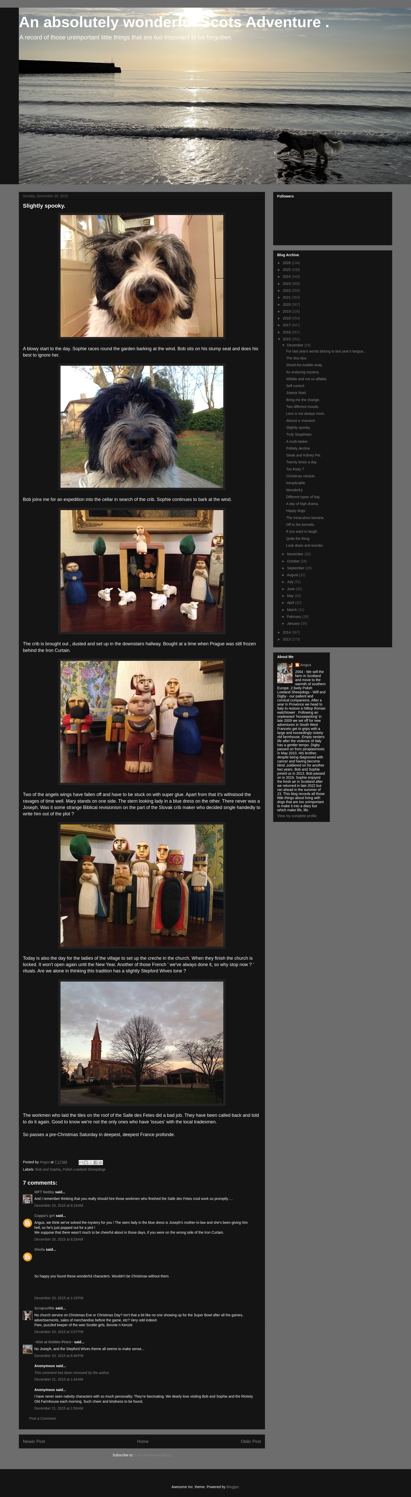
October (294, 561)
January (294, 623)
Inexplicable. (296, 483)
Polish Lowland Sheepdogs (84, 1169)
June (291, 589)
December (295, 345)
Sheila (39, 1249)
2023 (287, 284)
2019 (287, 311)
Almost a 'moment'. (301, 421)
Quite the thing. (298, 539)
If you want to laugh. (302, 531)
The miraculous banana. (305, 518)
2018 (287, 318)
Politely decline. (298, 448)
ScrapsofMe (44, 1308)
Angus (306, 665)
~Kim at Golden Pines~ (53, 1342)
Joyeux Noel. (296, 393)
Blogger (232, 1487)
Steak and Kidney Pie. (303, 455)
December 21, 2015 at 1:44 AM (58, 1379)
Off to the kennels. (300, 525)
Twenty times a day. (301, 462)
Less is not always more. (305, 413)
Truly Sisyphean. (299, 434)
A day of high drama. (302, 504)
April (291, 603)
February (294, 617)
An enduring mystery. (302, 372)
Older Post (251, 1441)
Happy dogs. (296, 511)
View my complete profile (297, 816)
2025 (287, 270)
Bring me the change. (303, 400)
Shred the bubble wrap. (304, 365)
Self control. (295, 386)
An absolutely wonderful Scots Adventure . (174, 21)
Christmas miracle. (301, 476)
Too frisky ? (295, 469)
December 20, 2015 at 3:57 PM (58, 1332)
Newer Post (34, 1441)
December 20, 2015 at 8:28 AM (58, 1239)
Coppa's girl (44, 1216)
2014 (287, 632)
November (295, 554)
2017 (287, 325)
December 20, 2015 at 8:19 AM (58, 1205)
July (290, 582)
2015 (287, 339)
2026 (287, 263)
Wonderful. (294, 490)
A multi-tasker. (297, 441)
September (296, 568)
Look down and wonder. (305, 545)
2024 (287, 276)
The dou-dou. (296, 358)
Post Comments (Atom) (152, 1455)
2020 (287, 304)
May (291, 596)
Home (143, 1441)
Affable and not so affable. (306, 379)
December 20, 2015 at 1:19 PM (58, 1298)
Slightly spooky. (298, 427)
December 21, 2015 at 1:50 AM (58, 1408)
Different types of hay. (303, 497)
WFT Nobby (44, 1192)
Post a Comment (42, 1418)
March (292, 610)
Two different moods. (302, 407)
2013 (287, 639)
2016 (287, 332)
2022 (287, 290)
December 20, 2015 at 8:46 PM (58, 1356)
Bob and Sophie (48, 1169)
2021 (287, 297)
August (293, 575)
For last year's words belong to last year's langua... (326, 351)
